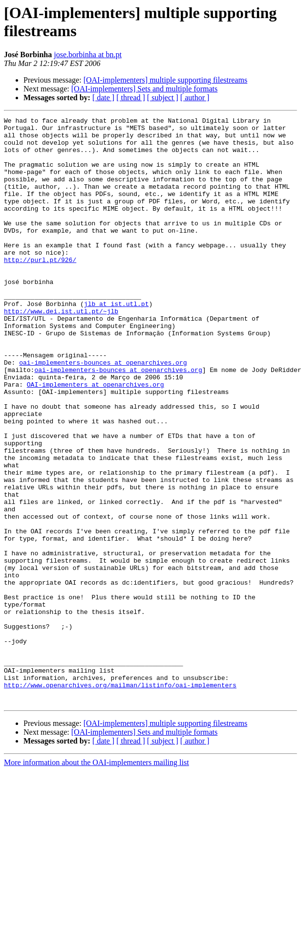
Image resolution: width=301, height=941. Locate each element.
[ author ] (195, 97)
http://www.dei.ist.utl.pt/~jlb (61, 350)
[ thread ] (130, 97)
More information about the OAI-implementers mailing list (96, 879)
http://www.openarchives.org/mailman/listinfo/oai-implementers (120, 799)
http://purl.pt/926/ (40, 288)
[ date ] (103, 97)
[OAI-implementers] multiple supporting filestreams (165, 80)
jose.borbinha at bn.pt (88, 54)
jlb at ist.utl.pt (116, 341)
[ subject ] (162, 97)
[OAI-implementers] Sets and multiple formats (144, 89)
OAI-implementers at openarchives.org (95, 438)
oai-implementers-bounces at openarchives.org (103, 412)
